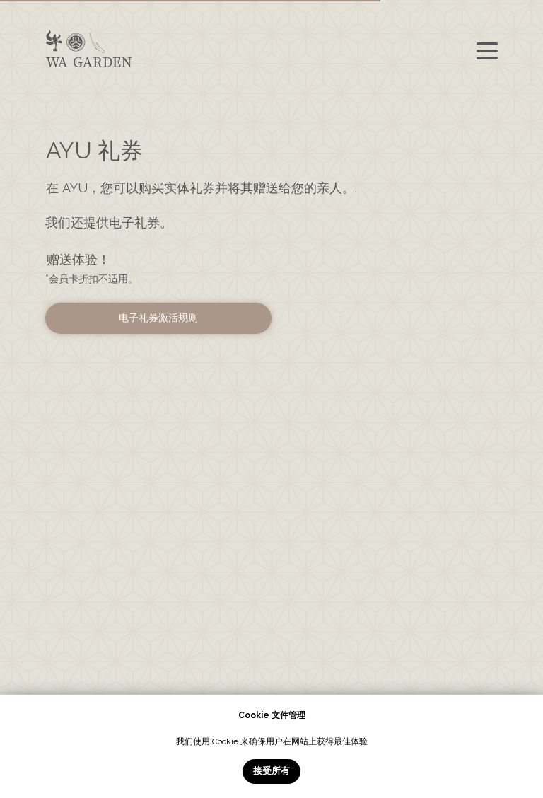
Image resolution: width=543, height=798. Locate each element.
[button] (158, 318)
